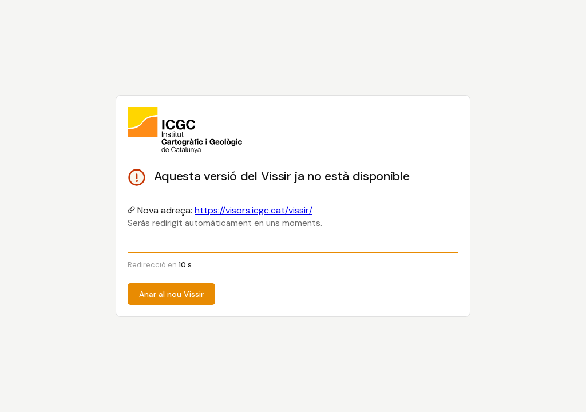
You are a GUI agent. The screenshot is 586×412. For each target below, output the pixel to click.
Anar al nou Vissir (171, 294)
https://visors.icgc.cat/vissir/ (253, 210)
